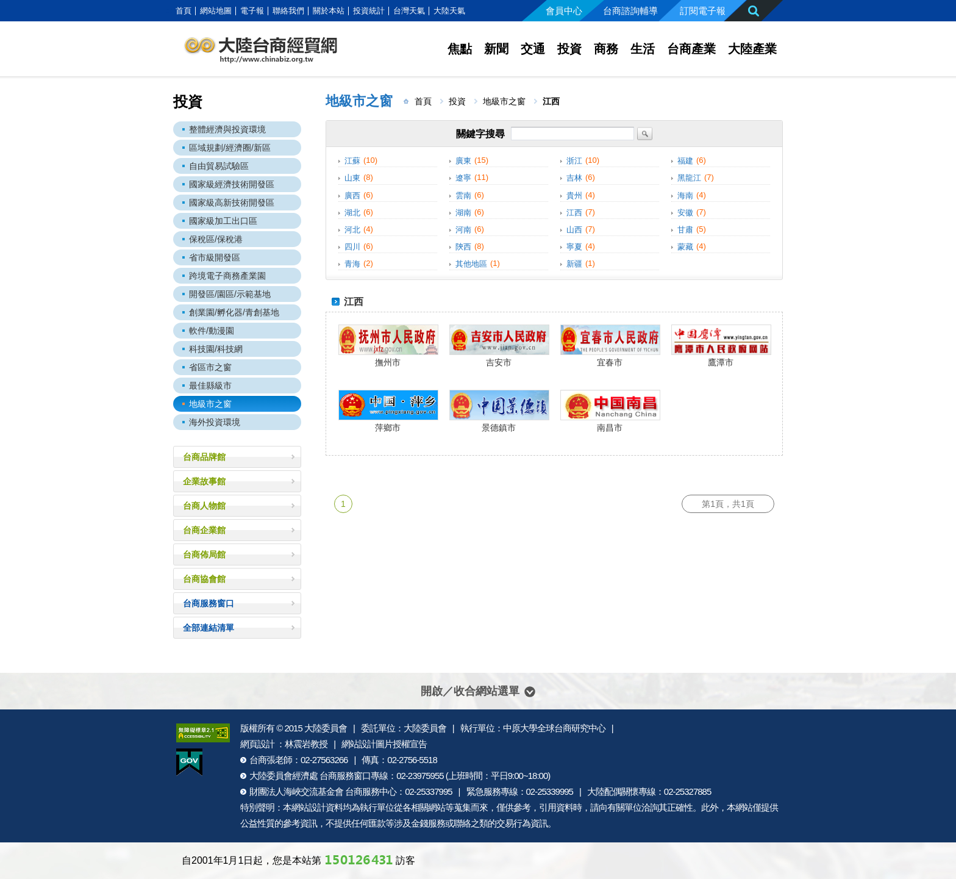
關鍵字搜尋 (480, 133)
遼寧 (463, 178)
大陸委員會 (325, 728)
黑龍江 (689, 178)
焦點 (460, 49)
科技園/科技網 (216, 349)
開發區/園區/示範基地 (230, 294)
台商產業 (691, 49)
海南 (685, 195)
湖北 (352, 212)
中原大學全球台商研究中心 (554, 728)
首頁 (183, 10)
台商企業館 (204, 530)
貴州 (574, 195)
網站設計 (308, 807)
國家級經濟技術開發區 (231, 184)
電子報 (252, 10)
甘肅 (685, 229)
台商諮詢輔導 (630, 10)
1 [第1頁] (343, 504)
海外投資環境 (214, 422)
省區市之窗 (210, 367)
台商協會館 (204, 579)
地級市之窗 (210, 404)
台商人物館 (204, 506)
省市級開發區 (214, 257)
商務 (606, 49)
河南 (463, 229)
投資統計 (369, 10)
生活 (642, 49)
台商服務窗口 (208, 603)
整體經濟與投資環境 (227, 129)
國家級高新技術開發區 (231, 202)
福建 (685, 160)
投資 (569, 49)
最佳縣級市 (210, 385)
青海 (352, 263)
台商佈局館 (204, 554)
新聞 (496, 49)
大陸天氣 (449, 10)
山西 (574, 229)
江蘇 (352, 160)
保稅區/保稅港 (216, 239)
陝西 (463, 246)
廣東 (463, 160)
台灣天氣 (409, 10)
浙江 (574, 160)
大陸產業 (752, 49)
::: (169, 10)
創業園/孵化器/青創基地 (234, 312)
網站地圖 (216, 10)
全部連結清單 (208, 628)
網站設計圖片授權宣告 (384, 744)
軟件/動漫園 (211, 330)
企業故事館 (204, 481)
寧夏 (574, 246)
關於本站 (328, 10)
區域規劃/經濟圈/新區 (230, 147)
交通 (533, 49)
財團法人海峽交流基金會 (296, 791)
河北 (352, 229)
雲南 (463, 195)
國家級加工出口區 (223, 221)
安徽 (685, 212)
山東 (352, 178)
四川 (352, 246)
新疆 (574, 263)
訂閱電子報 (703, 10)
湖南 (463, 212)
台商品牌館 (204, 457)
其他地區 (471, 263)
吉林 (574, 178)
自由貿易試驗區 (219, 166)
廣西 (352, 195)
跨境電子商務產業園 (227, 276)
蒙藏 (685, 246)
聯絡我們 (288, 10)
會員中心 (564, 10)
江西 (574, 212)
